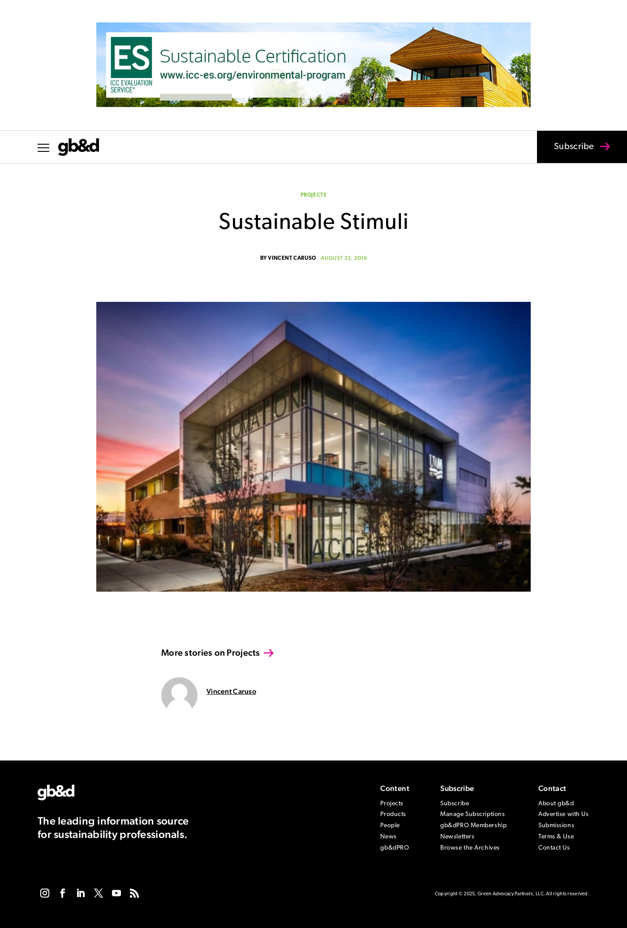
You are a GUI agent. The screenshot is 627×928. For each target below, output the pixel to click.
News (388, 836)
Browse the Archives (470, 848)
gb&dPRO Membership (473, 825)
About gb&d (556, 803)
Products (393, 814)
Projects (314, 195)
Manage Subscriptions (472, 814)
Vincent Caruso (292, 258)
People (389, 825)
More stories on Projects (210, 652)
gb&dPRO (394, 848)
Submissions (556, 825)
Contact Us (554, 848)
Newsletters (457, 836)
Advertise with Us (563, 814)
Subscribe (568, 152)
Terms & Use (556, 836)
